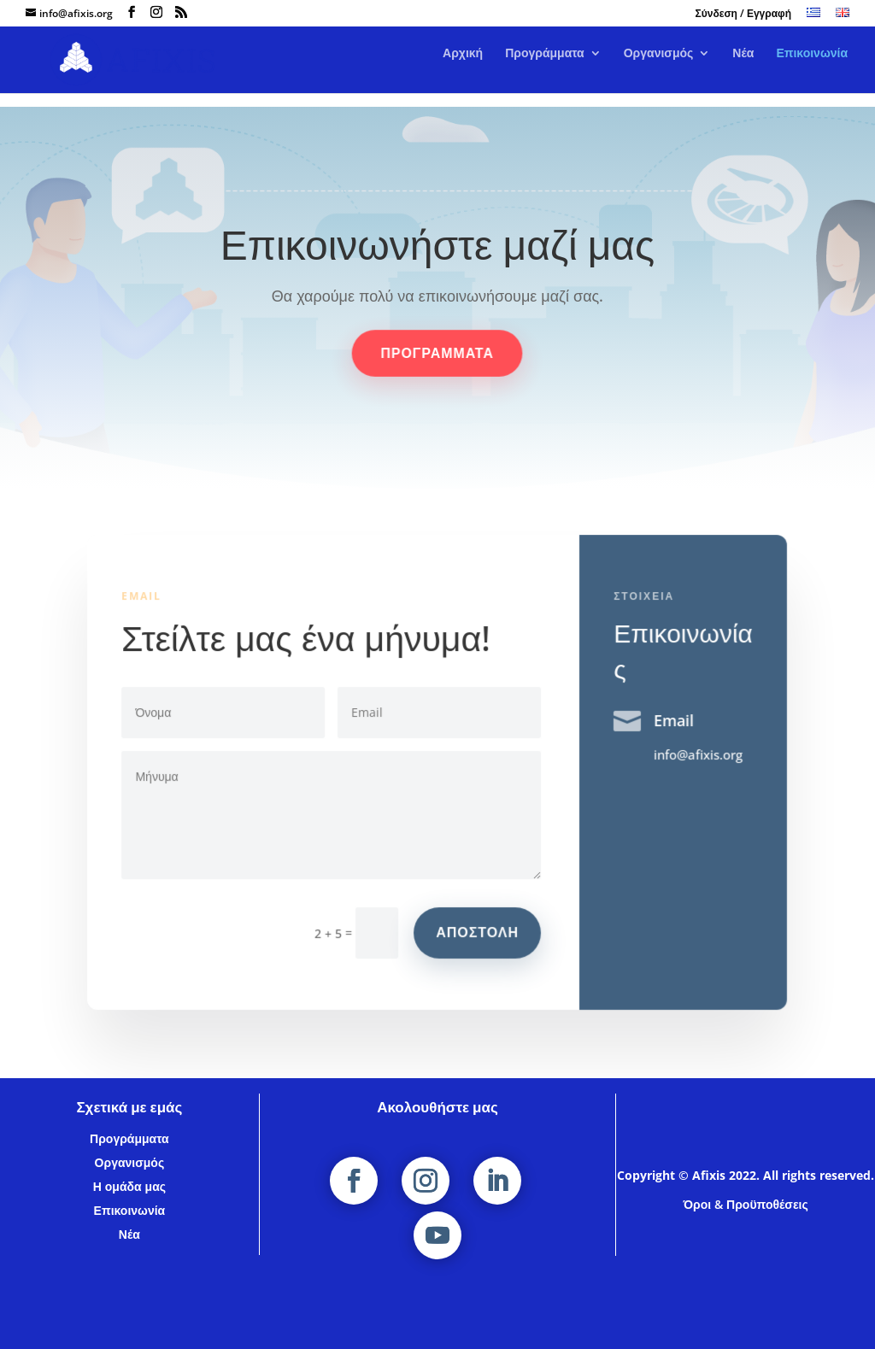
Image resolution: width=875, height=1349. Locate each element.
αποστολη (478, 931)
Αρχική (463, 67)
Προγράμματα (544, 67)
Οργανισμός (659, 67)
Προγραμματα (437, 353)
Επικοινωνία (812, 67)
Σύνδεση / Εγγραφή (743, 15)
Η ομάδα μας (129, 1186)
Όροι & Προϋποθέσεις (745, 1204)
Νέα (743, 67)
